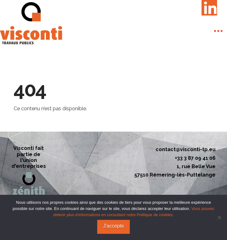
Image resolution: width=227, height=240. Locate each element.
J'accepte (113, 226)
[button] (218, 31)
